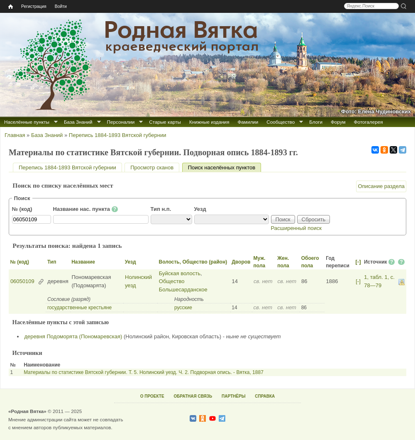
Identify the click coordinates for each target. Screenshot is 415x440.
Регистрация (33, 6)
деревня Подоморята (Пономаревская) (73, 336)
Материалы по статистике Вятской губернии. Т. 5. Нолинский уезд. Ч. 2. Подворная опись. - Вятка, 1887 (144, 372)
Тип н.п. (161, 209)
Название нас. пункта (85, 209)
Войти (61, 6)
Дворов (241, 262)
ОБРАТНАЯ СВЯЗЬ (192, 396)
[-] (358, 262)
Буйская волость (179, 273)
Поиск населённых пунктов (224, 167)
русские (183, 307)
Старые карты (165, 122)
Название (83, 262)
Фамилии (247, 122)
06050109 (22, 281)
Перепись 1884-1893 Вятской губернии (117, 135)
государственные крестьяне (79, 307)
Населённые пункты (26, 122)
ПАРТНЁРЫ (233, 396)
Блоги (315, 122)
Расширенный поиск (296, 228)
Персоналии (121, 122)
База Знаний (78, 122)
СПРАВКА (265, 396)
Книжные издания (209, 122)
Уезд (200, 209)
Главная (15, 135)
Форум (338, 122)
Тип (51, 262)
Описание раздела (381, 186)
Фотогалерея (368, 122)
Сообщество (280, 122)
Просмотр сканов (151, 167)
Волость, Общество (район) (193, 262)
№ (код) (22, 209)
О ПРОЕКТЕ (152, 396)
